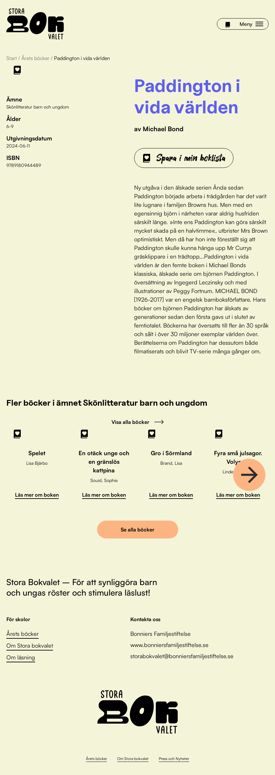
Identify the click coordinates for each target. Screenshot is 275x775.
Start (11, 58)
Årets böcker (35, 58)
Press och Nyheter (174, 758)
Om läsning (20, 657)
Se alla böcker (137, 529)
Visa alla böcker (137, 422)
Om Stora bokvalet (29, 645)
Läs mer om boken (37, 495)
